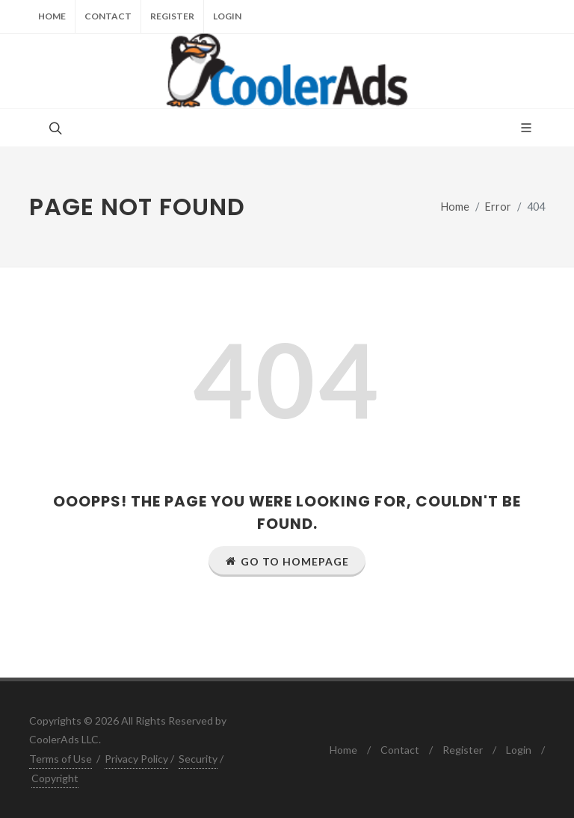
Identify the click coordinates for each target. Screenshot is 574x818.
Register (172, 16)
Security (198, 758)
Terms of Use (60, 758)
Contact (108, 16)
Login (227, 16)
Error (498, 206)
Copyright (54, 778)
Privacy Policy (136, 758)
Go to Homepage (287, 561)
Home (52, 16)
